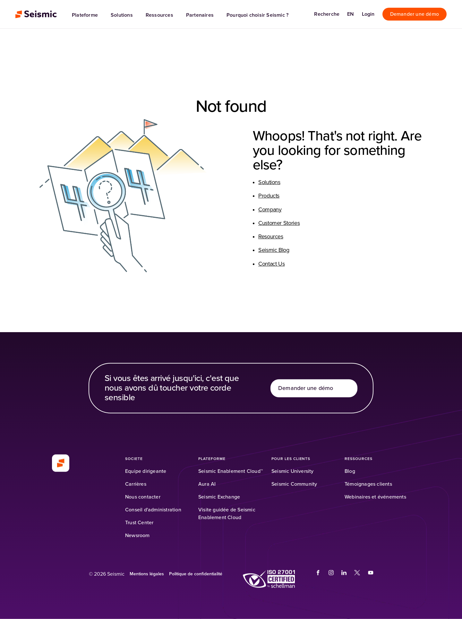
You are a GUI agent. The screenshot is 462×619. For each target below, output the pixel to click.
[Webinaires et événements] (375, 497)
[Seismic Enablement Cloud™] (230, 471)
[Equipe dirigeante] (145, 471)
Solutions (122, 15)
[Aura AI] (207, 484)
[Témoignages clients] (368, 484)
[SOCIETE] (134, 458)
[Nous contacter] (142, 497)
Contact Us (271, 264)
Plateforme (85, 15)
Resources (270, 236)
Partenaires (200, 15)
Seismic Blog (273, 250)
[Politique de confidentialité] (195, 574)
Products (268, 195)
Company (269, 209)
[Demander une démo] (414, 14)
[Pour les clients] (290, 458)
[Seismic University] (292, 471)
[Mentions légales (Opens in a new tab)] (147, 574)
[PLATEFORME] (212, 458)
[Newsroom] (137, 535)
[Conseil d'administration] (153, 510)
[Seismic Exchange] (219, 497)
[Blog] (350, 471)
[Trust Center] (139, 522)
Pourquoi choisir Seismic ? (257, 15)
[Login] (368, 14)
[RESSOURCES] (358, 458)
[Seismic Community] (294, 484)
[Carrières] (135, 484)
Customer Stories (279, 223)
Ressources (159, 15)
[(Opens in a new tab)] (269, 579)
